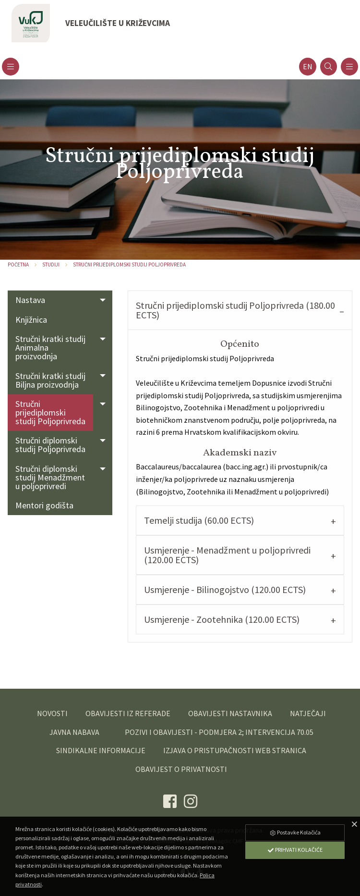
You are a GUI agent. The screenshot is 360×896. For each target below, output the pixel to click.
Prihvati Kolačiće (295, 849)
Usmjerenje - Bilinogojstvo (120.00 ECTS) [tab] (225, 589)
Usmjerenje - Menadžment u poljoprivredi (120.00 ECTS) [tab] (227, 555)
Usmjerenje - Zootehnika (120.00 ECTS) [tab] (222, 619)
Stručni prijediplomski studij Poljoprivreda (129, 264)
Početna (18, 264)
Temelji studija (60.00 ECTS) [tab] (199, 520)
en (307, 66)
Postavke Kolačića (295, 832)
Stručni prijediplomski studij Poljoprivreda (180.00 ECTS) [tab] (235, 310)
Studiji (51, 264)
